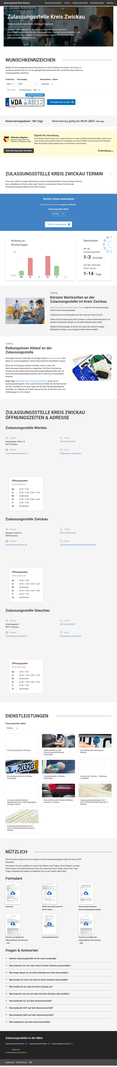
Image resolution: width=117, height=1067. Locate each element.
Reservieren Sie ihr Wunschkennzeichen (31, 381)
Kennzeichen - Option (49, 79)
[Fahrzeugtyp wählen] (28, 84)
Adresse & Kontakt (80, 3)
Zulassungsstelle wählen (58, 209)
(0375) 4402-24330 (67, 442)
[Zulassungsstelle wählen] (58, 213)
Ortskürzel (9, 79)
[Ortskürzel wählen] (10, 84)
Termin (67, 3)
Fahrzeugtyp (22, 79)
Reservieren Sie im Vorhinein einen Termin (67, 307)
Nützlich (110, 3)
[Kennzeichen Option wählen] (47, 84)
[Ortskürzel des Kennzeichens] (16, 102)
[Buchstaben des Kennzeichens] (32, 102)
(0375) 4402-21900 (67, 533)
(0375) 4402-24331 (67, 624)
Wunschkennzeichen (53, 3)
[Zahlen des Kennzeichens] (39, 102)
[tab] (11, 90)
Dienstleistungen (97, 3)
